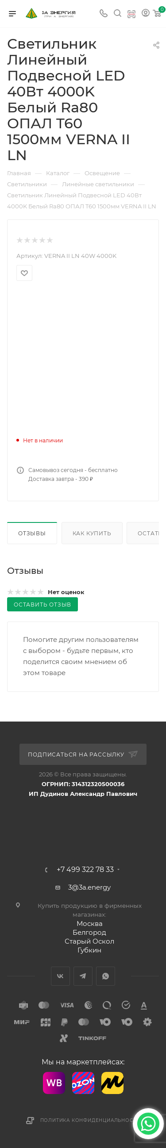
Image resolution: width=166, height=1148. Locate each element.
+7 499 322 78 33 (85, 869)
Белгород (89, 932)
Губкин (89, 950)
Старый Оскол (89, 941)
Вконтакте (60, 976)
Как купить (92, 533)
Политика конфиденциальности (90, 1120)
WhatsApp (105, 976)
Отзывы (32, 533)
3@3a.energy (89, 887)
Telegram (83, 976)
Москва (90, 923)
